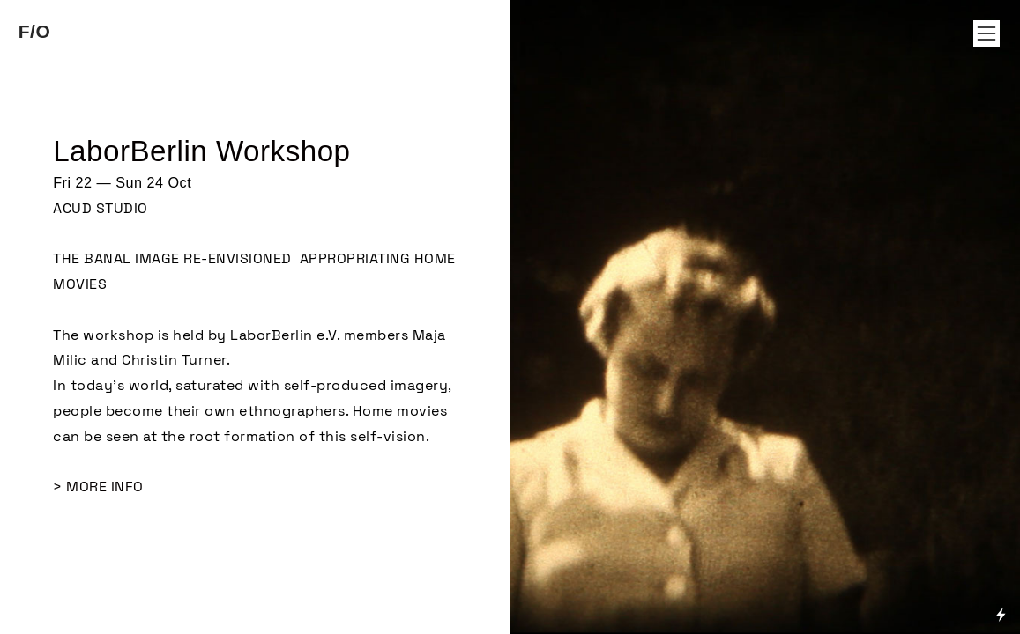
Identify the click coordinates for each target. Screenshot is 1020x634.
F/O (35, 31)
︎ (986, 33)
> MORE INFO (98, 486)
